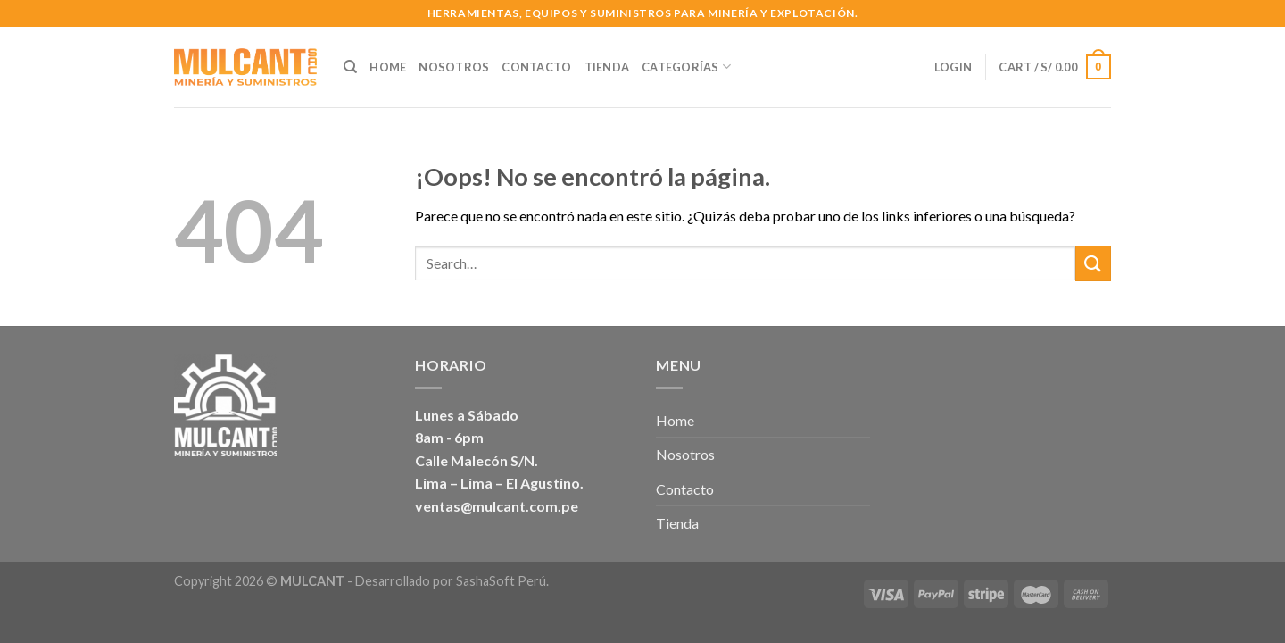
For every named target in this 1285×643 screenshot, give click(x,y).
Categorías (686, 66)
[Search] (350, 67)
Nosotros (454, 67)
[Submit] (1093, 263)
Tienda (607, 67)
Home (387, 67)
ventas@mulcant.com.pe (496, 505)
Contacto (536, 67)
